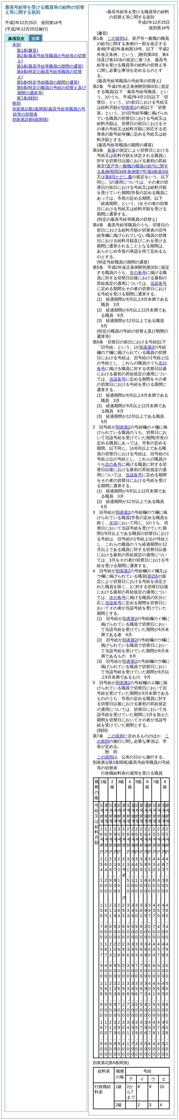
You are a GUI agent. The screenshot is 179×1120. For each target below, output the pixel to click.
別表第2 (146, 347)
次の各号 (138, 272)
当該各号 (158, 283)
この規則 (115, 38)
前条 (111, 150)
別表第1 (128, 107)
